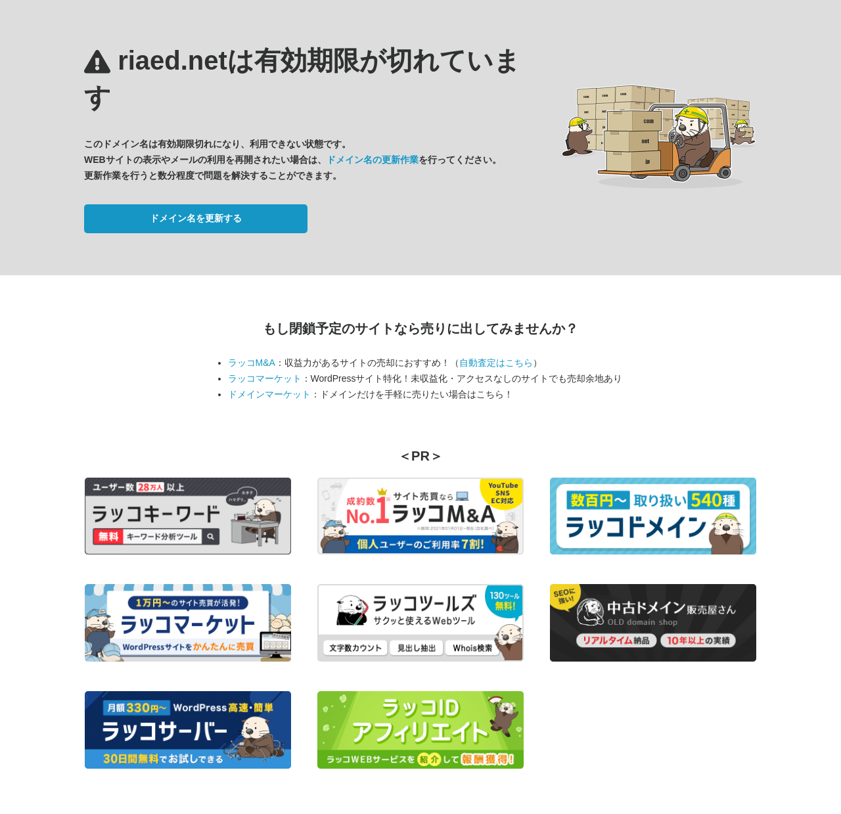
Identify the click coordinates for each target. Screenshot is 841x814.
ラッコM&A (251, 362)
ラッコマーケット (265, 378)
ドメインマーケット (269, 394)
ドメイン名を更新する (196, 218)
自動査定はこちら (496, 362)
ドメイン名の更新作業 (373, 159)
